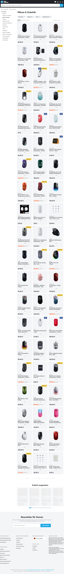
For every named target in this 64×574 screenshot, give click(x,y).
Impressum (2, 553)
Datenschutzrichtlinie (5, 551)
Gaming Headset (20, 546)
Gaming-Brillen (5, 38)
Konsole (18, 542)
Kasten (4, 28)
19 (47, 478)
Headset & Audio (6, 21)
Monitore (4, 13)
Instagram (35, 550)
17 (43, 478)
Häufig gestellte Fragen (5, 540)
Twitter (34, 548)
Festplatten (5, 30)
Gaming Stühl (19, 544)
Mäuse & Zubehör (13, 9)
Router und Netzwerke (7, 34)
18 (45, 478)
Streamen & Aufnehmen (7, 23)
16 (41, 478)
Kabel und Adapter (6, 32)
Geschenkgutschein (4, 563)
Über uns (2, 557)
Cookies (2, 549)
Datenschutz (37, 569)
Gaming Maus (19, 538)
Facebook (35, 546)
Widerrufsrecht (3, 559)
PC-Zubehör (6, 9)
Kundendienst (3, 542)
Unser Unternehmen (30, 569)
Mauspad (4, 19)
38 (50, 478)
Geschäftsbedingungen (5, 538)
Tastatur (18, 540)
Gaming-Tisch (5, 26)
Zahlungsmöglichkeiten (5, 561)
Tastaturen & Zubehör (7, 15)
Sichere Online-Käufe (5, 555)
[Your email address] (26, 525)
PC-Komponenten (6, 36)
